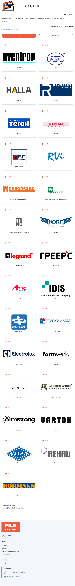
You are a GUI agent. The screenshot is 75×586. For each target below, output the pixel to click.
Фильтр (19, 35)
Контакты (71, 14)
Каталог (4, 548)
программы (61, 19)
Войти (61, 26)
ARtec (19, 298)
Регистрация (69, 26)
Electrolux (19, 364)
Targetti (19, 397)
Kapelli (56, 133)
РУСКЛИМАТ (56, 331)
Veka (19, 463)
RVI (56, 166)
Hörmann (19, 496)
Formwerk (56, 364)
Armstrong (19, 430)
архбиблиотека (19, 19)
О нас (64, 14)
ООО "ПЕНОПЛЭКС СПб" (19, 199)
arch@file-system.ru (13, 576)
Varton (56, 430)
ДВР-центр (19, 166)
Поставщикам (6, 554)
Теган (19, 133)
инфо (11, 19)
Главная (4, 29)
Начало (4, 508)
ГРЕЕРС (56, 265)
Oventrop (19, 67)
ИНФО (3, 560)
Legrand (19, 265)
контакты (4, 22)
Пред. (10, 508)
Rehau (56, 463)
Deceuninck (19, 331)
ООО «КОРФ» (56, 232)
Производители (13, 29)
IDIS (56, 298)
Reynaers (56, 100)
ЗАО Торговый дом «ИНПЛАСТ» (56, 199)
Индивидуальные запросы (10, 551)
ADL (56, 67)
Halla (19, 100)
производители (31, 19)
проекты (4, 19)
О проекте (4, 545)
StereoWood (56, 397)
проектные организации (47, 19)
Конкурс (4, 563)
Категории (56, 35)
